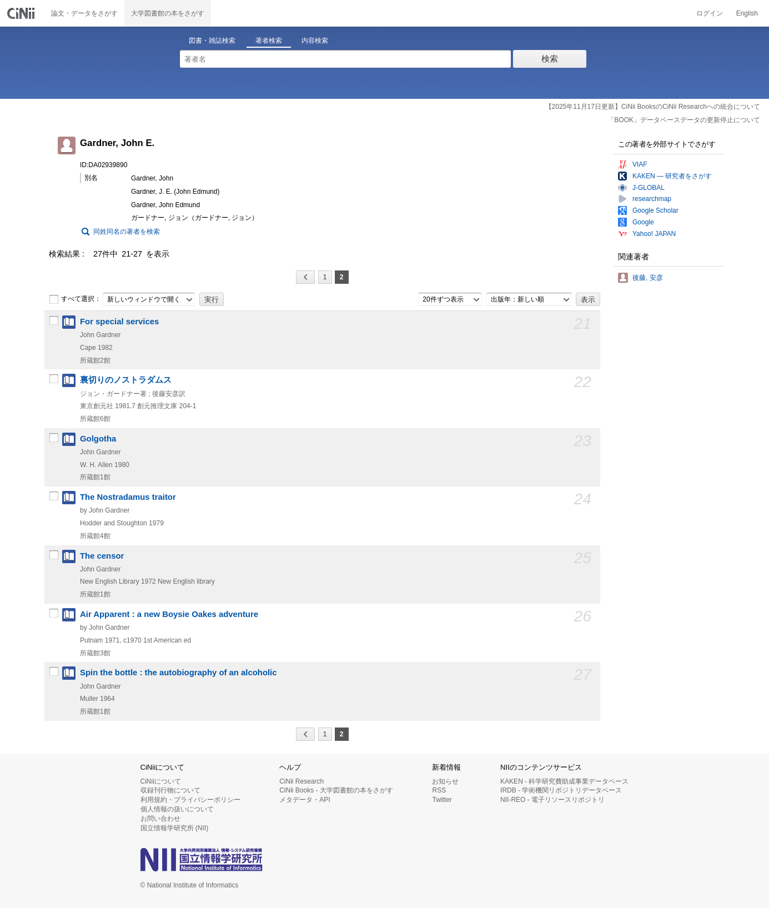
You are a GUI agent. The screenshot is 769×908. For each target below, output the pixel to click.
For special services (119, 321)
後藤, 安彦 (647, 278)
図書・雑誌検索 (212, 40)
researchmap (651, 199)
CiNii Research (301, 781)
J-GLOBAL (648, 188)
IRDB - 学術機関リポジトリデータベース (561, 790)
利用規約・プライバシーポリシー (190, 800)
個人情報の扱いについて (177, 809)
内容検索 (314, 40)
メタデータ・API (304, 800)
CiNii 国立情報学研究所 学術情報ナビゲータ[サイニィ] (22, 13)
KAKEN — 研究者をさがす (672, 176)
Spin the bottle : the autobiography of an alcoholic (178, 672)
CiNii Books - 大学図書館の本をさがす (336, 790)
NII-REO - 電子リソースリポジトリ (552, 800)
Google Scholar (655, 210)
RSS (439, 790)
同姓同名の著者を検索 (126, 231)
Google (643, 222)
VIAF (639, 164)
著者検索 (268, 40)
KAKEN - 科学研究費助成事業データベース (564, 781)
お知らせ (445, 781)
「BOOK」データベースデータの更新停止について (683, 120)
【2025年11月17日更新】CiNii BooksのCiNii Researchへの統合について (652, 107)
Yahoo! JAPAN (654, 234)
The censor (102, 555)
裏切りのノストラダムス (126, 379)
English (747, 13)
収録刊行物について (170, 790)
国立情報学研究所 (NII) (174, 828)
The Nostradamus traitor (128, 497)
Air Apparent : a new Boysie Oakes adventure (169, 614)
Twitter (441, 800)
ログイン (709, 13)
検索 (549, 58)
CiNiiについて (160, 781)
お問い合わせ (160, 818)
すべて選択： (75, 299)
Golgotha (98, 438)
